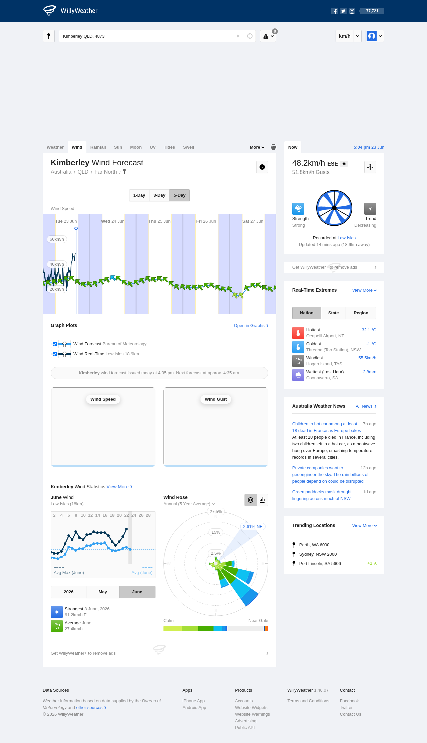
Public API (245, 727)
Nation (306, 312)
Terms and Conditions (309, 700)
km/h (345, 36)
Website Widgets (251, 707)
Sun (118, 147)
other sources (89, 707)
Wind (77, 147)
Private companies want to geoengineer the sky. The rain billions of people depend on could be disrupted (334, 474)
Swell (188, 147)
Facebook (349, 700)
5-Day (179, 195)
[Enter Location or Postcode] (157, 36)
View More (362, 290)
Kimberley (124, 171)
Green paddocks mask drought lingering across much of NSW (334, 495)
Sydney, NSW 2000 (318, 554)
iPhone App (193, 700)
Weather (55, 147)
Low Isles (347, 237)
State (333, 312)
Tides (169, 147)
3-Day (159, 195)
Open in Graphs (249, 325)
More (255, 147)
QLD (82, 172)
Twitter (346, 707)
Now (292, 147)
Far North (105, 172)
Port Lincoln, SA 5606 (337, 563)
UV (153, 147)
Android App (194, 707)
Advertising (245, 720)
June (137, 591)
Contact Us (350, 714)
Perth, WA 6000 (314, 544)
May (102, 591)
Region (361, 312)
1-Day (139, 195)
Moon (136, 147)
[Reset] (238, 36)
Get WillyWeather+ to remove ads (324, 267)
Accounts (244, 700)
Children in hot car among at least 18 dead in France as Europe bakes (334, 441)
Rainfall (98, 147)
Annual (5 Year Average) (186, 503)
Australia (61, 172)
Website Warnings (252, 714)
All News (364, 406)
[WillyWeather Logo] (74, 11)
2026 (68, 591)
